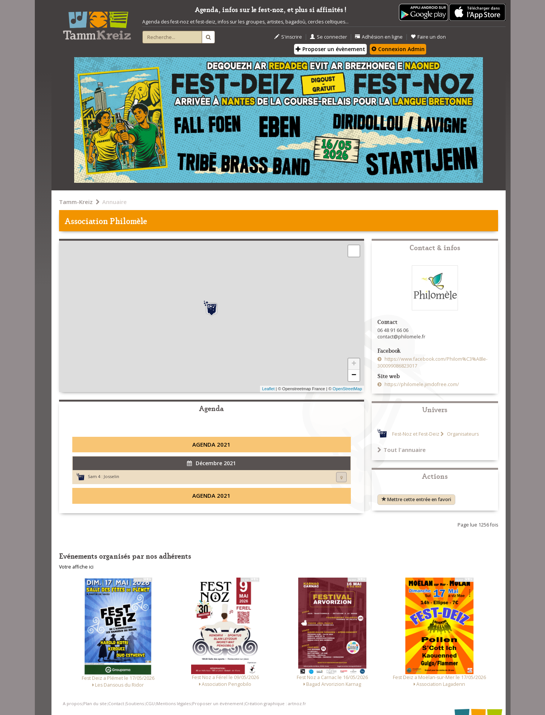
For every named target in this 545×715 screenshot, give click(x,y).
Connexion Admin (398, 49)
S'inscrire (288, 37)
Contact (116, 703)
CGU (150, 703)
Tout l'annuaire (401, 449)
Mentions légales (173, 703)
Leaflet (268, 388)
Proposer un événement (217, 703)
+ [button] (353, 364)
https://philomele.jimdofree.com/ (421, 384)
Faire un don (428, 37)
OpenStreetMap (347, 388)
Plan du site (95, 703)
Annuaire (114, 202)
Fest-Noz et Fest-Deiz (415, 434)
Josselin (111, 476)
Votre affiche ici (76, 567)
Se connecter (328, 37)
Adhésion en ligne (379, 37)
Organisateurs (462, 434)
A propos (72, 703)
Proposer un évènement (330, 49)
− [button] (353, 375)
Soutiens (135, 703)
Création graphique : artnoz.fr (275, 703)
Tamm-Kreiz (76, 202)
